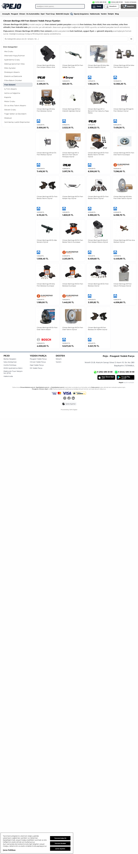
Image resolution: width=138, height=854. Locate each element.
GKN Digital (73, 409)
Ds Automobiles (32, 14)
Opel (43, 14)
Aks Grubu (8, 51)
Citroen (22, 14)
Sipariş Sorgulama (79, 14)
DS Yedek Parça (36, 368)
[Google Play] (125, 377)
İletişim (111, 14)
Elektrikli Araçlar (62, 14)
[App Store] (106, 377)
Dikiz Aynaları (10, 68)
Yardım (104, 14)
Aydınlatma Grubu (12, 60)
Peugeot (14, 14)
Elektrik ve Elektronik (13, 76)
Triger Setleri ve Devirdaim (15, 114)
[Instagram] (64, 398)
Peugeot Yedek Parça (38, 359)
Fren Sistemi (9, 85)
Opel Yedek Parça (37, 365)
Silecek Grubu (10, 110)
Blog (117, 14)
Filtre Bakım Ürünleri (13, 80)
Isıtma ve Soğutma (12, 93)
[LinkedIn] (73, 398)
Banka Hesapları (10, 359)
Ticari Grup (50, 14)
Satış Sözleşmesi (10, 362)
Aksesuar (8, 118)
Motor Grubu (9, 101)
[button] (69, 404)
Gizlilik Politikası (10, 365)
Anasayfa (6, 14)
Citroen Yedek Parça (38, 362)
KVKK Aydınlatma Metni (13, 368)
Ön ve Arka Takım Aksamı (15, 105)
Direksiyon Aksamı (12, 72)
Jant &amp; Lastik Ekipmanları (17, 122)
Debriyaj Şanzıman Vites (14, 64)
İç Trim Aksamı (10, 89)
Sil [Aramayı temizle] (131, 39)
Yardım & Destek (130, 2)
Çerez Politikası (9, 850)
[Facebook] (69, 398)
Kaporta (7, 97)
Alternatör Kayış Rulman (14, 56)
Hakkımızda (95, 14)
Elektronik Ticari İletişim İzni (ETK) (13, 372)
